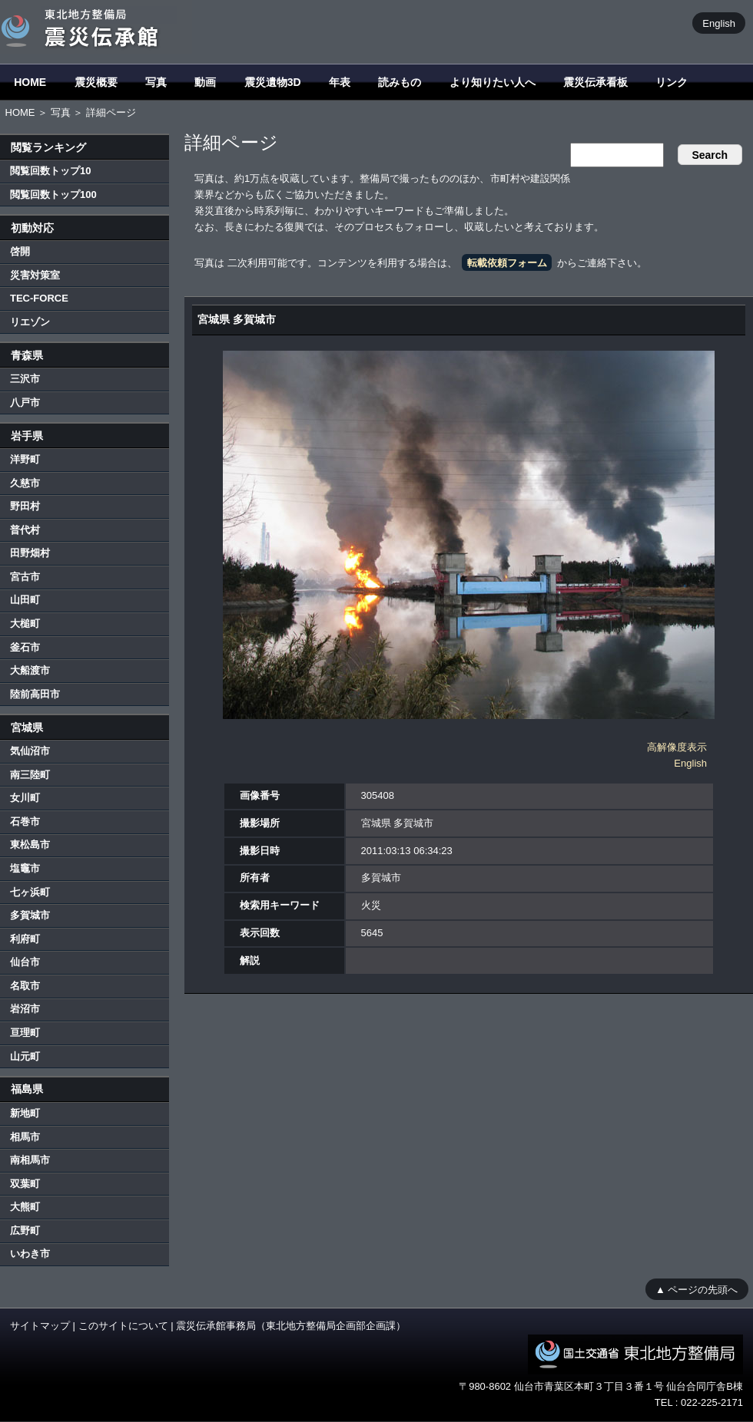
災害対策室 (35, 275)
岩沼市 (25, 1009)
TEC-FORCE (39, 298)
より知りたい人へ (492, 82)
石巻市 (25, 821)
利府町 (25, 939)
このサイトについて (123, 1325)
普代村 (25, 530)
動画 (205, 82)
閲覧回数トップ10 (50, 171)
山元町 (25, 1056)
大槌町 (25, 623)
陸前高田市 (35, 694)
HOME (30, 82)
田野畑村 (30, 553)
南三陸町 (30, 774)
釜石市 (25, 647)
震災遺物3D (272, 82)
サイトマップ (40, 1325)
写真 (156, 82)
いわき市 (30, 1253)
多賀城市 (30, 915)
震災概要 (96, 82)
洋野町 (25, 459)
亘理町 (25, 1032)
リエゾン (30, 322)
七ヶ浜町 (30, 892)
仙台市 (25, 962)
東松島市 (30, 844)
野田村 (25, 506)
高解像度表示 (677, 747)
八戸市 (25, 402)
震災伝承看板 (595, 82)
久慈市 (25, 483)
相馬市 (25, 1137)
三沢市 (25, 378)
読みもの (399, 82)
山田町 (25, 599)
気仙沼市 (30, 751)
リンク (671, 82)
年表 (339, 82)
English (718, 22)
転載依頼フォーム (507, 263)
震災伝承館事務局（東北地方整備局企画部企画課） (291, 1325)
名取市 (25, 985)
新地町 (25, 1113)
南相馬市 (30, 1160)
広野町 (25, 1230)
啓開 (20, 251)
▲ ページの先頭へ (696, 1289)
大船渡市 (30, 670)
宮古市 (25, 576)
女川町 (25, 797)
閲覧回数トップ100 (53, 194)
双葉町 (25, 1183)
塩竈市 (25, 868)
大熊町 (25, 1206)
